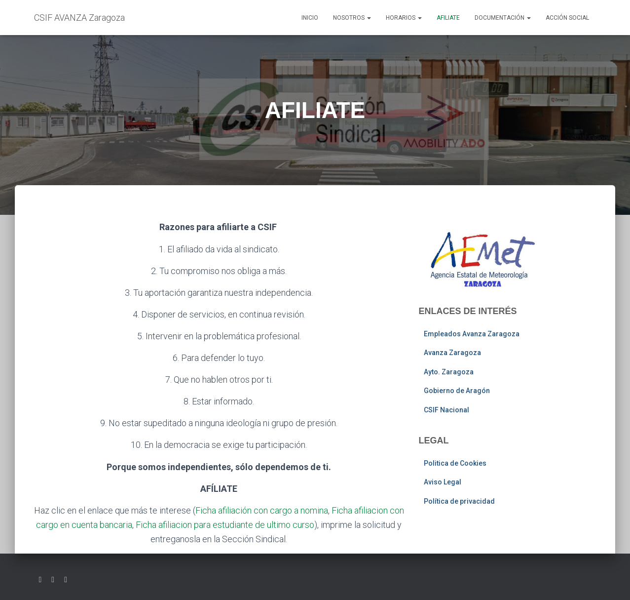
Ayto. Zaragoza (449, 372)
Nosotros (352, 17)
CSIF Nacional (446, 410)
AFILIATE (448, 17)
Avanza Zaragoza (452, 353)
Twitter (40, 579)
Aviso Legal (442, 482)
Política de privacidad (459, 501)
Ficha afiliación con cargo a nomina (261, 510)
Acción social (567, 17)
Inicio (309, 17)
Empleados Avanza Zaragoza (471, 334)
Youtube (65, 579)
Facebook (52, 579)
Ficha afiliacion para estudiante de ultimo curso (225, 525)
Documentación (503, 17)
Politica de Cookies (455, 463)
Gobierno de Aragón (457, 391)
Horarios (404, 17)
